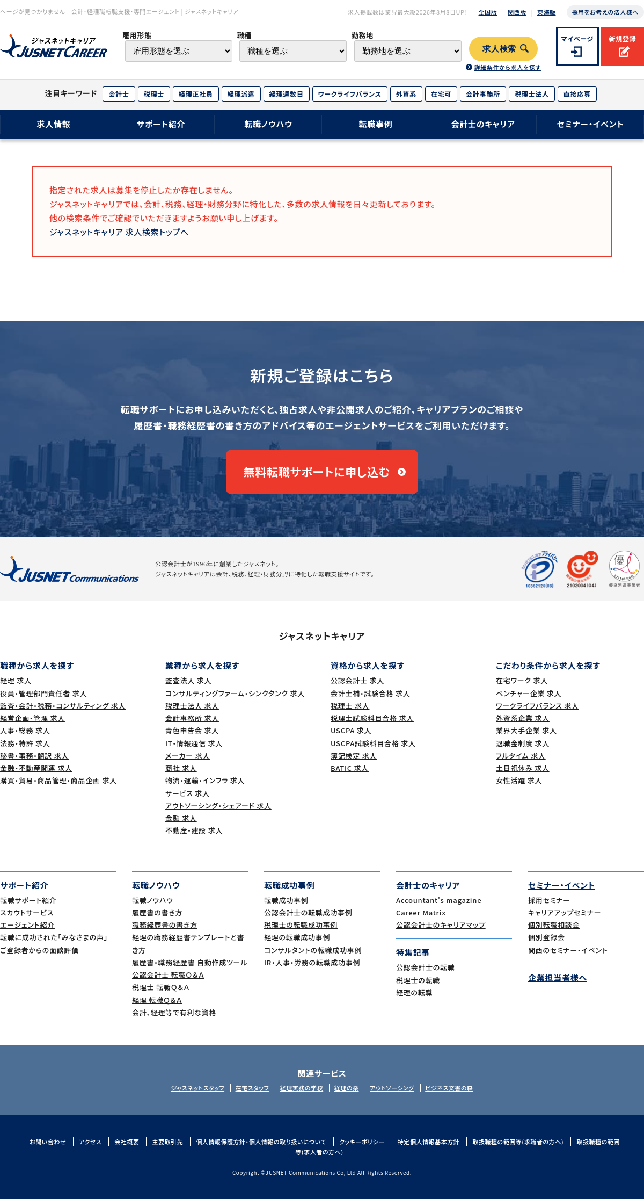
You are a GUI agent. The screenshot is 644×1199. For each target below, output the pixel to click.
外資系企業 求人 (523, 718)
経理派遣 (241, 93)
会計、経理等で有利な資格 (174, 1012)
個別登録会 (546, 937)
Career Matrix (421, 912)
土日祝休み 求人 (523, 768)
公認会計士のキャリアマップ (441, 925)
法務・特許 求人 (25, 743)
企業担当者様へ (557, 977)
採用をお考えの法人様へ (605, 12)
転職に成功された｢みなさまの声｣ (54, 937)
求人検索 (499, 49)
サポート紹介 (161, 123)
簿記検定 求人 (354, 755)
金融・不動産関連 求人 (36, 768)
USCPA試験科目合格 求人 (373, 743)
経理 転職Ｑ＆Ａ (157, 1000)
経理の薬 (346, 1088)
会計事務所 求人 (192, 718)
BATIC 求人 (350, 768)
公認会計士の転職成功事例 (308, 912)
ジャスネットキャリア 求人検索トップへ (119, 231)
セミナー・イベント (590, 123)
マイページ (577, 38)
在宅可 (441, 93)
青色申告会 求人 (192, 730)
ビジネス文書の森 (449, 1088)
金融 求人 (181, 818)
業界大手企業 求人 (526, 730)
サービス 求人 (187, 793)
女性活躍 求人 (519, 780)
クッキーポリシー (362, 1141)
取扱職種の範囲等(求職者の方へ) (518, 1141)
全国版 (488, 12)
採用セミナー (549, 900)
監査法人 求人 (188, 680)
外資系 (406, 93)
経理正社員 (196, 93)
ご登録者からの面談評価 (39, 950)
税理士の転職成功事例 (301, 925)
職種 (244, 35)
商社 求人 (181, 768)
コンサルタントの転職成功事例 (313, 950)
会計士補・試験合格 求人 (370, 693)
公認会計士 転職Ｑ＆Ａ (168, 975)
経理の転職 (414, 992)
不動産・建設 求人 (194, 830)
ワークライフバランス (350, 93)
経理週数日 (286, 93)
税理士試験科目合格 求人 (372, 718)
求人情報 (53, 123)
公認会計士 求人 (357, 680)
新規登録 (622, 38)
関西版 (517, 12)
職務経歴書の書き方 (164, 925)
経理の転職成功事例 (297, 937)
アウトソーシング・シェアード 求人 (218, 805)
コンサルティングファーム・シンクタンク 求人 (235, 693)
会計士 (118, 93)
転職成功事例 (286, 900)
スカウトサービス (27, 912)
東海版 (546, 12)
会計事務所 (483, 93)
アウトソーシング (392, 1088)
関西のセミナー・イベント (568, 950)
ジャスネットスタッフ (197, 1088)
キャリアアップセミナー (564, 912)
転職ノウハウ (268, 123)
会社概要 (126, 1141)
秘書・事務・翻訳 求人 (34, 755)
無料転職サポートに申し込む (317, 472)
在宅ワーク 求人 (522, 680)
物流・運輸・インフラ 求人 (205, 780)
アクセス (90, 1141)
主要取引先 (167, 1141)
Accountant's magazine (438, 900)
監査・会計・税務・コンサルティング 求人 (63, 705)
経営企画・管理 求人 (32, 718)
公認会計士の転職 (425, 967)
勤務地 (363, 35)
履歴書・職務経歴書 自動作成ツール (189, 962)
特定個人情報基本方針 (429, 1141)
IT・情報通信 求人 (194, 743)
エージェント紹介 (27, 925)
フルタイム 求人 (521, 755)
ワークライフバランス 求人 (537, 705)
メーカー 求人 (187, 755)
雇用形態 (137, 35)
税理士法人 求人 (192, 705)
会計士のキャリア (483, 123)
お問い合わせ (48, 1141)
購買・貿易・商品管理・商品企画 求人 (58, 780)
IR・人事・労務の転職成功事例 (312, 962)
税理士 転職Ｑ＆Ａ (160, 987)
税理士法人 (532, 93)
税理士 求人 (350, 705)
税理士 (154, 93)
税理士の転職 (418, 980)
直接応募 (577, 93)
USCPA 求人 (351, 730)
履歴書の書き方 (157, 912)
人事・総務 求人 (25, 730)
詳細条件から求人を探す (507, 67)
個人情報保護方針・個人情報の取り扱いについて (261, 1141)
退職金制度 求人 (523, 743)
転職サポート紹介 (28, 900)
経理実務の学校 (301, 1088)
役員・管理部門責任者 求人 (43, 693)
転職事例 (375, 123)
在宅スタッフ (252, 1088)
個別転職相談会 (554, 925)
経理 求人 (16, 680)
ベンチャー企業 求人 (528, 693)
